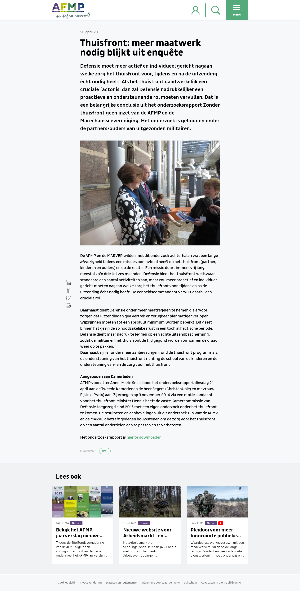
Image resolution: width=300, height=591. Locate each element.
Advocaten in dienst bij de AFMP (221, 582)
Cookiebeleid (66, 582)
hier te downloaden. (144, 437)
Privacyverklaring (90, 582)
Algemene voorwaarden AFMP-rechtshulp (169, 582)
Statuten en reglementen (122, 582)
